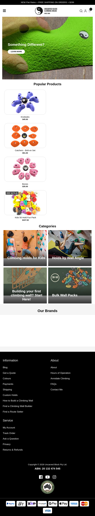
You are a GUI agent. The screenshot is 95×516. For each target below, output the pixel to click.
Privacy (7, 444)
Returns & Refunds (13, 449)
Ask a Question (11, 438)
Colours (7, 378)
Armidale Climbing (60, 378)
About (54, 367)
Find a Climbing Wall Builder (17, 406)
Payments (8, 384)
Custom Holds (10, 395)
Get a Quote (9, 373)
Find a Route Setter (13, 411)
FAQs (54, 384)
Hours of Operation (61, 373)
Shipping (7, 389)
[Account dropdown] (85, 10)
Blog (5, 367)
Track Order (9, 433)
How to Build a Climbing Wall (18, 400)
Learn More (16, 52)
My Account (9, 427)
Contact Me (57, 389)
